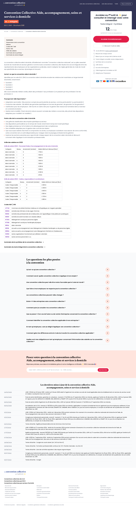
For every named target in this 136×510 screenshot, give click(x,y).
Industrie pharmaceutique (75, 493)
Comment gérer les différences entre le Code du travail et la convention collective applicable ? (60, 333)
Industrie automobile (73, 491)
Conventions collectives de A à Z (14, 479)
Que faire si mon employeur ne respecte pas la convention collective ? (51, 289)
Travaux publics (72, 489)
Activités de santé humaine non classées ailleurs (26, 217)
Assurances (8, 486)
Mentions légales (21, 505)
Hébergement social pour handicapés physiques (26, 222)
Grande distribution (10, 489)
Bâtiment (39, 489)
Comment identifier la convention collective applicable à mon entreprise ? (52, 320)
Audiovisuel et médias (11, 495)
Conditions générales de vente (56, 505)
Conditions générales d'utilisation (37, 505)
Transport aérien (9, 497)
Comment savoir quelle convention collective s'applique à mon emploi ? (52, 276)
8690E (7, 214)
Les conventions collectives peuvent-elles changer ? (45, 295)
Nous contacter (126, 4)
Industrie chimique (105, 491)
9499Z (7, 234)
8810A (7, 225)
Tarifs (116, 4)
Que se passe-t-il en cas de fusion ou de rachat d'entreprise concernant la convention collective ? (61, 314)
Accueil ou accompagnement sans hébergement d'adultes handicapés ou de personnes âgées (41, 228)
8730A (7, 220)
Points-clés (9, 49)
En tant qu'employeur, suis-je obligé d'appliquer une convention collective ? (53, 327)
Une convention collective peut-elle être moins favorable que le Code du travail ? (55, 282)
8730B (7, 222)
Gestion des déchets (105, 489)
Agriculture (103, 486)
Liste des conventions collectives (90, 4)
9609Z (7, 237)
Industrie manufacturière (43, 493)
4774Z (7, 208)
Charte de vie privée (9, 505)
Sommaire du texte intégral (14, 55)
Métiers (8, 44)
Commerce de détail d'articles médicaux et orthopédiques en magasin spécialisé (36, 208)
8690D (7, 211)
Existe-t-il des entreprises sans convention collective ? (45, 301)
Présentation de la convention (15, 42)
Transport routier (104, 497)
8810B (7, 228)
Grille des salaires (11, 51)
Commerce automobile (43, 487)
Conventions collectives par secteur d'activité (19, 483)
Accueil (6, 31)
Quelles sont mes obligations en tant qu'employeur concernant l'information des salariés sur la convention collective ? (64, 340)
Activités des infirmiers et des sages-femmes (25, 211)
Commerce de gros (105, 487)
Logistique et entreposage (107, 495)
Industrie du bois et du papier (12, 493)
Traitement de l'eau (10, 491)
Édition (38, 495)
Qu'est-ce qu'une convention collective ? (40, 270)
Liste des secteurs (107, 4)
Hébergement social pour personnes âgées (25, 220)
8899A (7, 231)
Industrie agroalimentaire (43, 491)
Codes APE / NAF (11, 46)
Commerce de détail (73, 487)
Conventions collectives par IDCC (15, 481)
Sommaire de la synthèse (14, 53)
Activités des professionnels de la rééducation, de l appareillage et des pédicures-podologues (40, 214)
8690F (7, 217)
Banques (39, 486)
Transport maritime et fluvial (75, 497)
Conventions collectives (16, 31)
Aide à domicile (16, 225)
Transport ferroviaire (42, 497)
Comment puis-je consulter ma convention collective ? (45, 308)
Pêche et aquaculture (10, 487)
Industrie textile (104, 493)
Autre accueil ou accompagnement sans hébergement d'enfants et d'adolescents (37, 231)
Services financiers (73, 486)
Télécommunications (74, 495)
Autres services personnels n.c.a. (21, 237)
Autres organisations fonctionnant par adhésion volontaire (29, 234)
